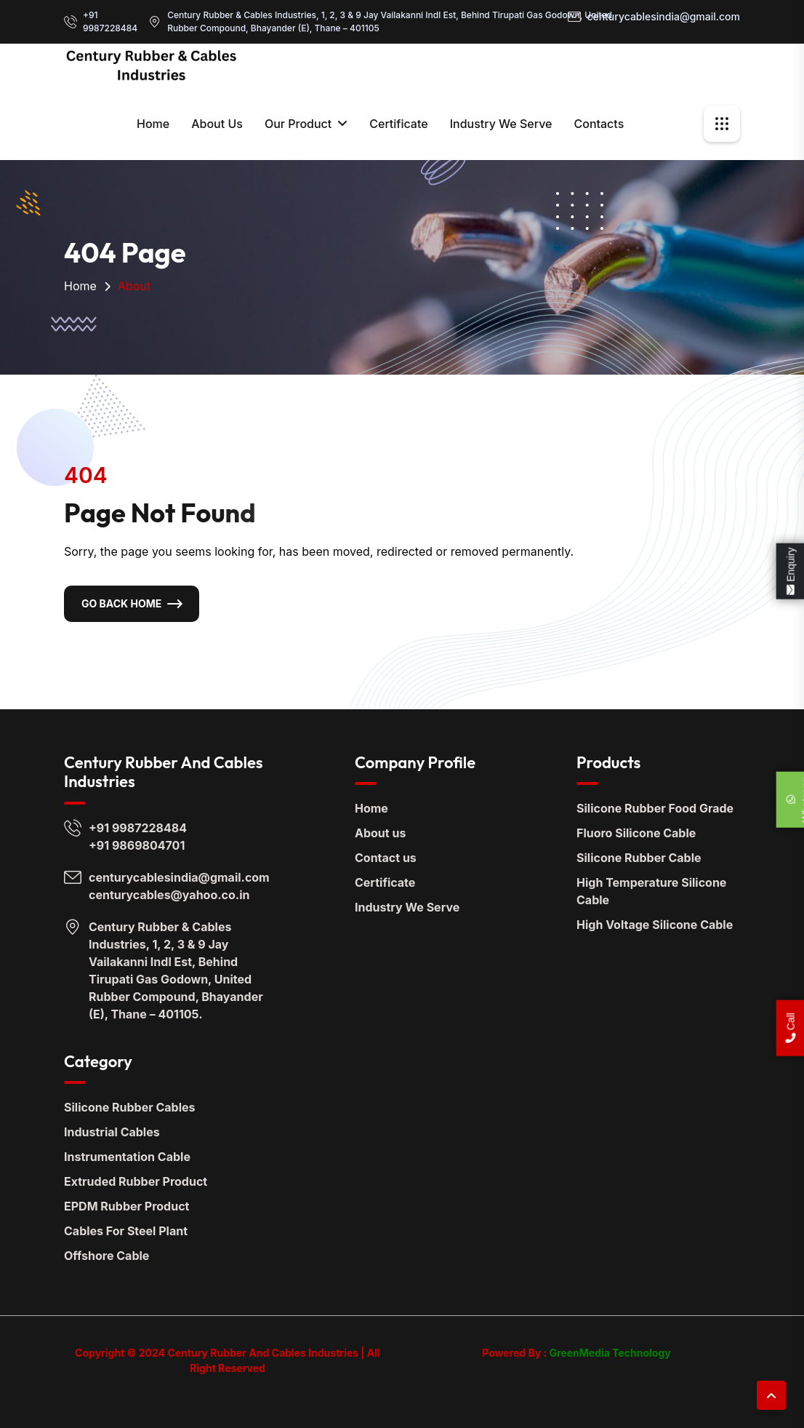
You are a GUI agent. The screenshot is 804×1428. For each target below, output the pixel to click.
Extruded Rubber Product (135, 1181)
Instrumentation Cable (127, 1156)
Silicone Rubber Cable (639, 857)
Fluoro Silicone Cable (636, 833)
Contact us (386, 857)
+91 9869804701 (137, 845)
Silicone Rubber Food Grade (654, 808)
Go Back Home (121, 603)
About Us (217, 123)
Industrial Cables (112, 1132)
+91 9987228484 (110, 21)
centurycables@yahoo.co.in (169, 894)
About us (380, 833)
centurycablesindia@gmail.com (663, 16)
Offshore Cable (106, 1255)
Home (153, 123)
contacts (599, 123)
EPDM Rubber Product (126, 1206)
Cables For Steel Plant (126, 1231)
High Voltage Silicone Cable (654, 924)
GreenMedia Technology (609, 1353)
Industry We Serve (501, 123)
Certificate (398, 123)
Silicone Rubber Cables (130, 1107)
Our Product (298, 123)
